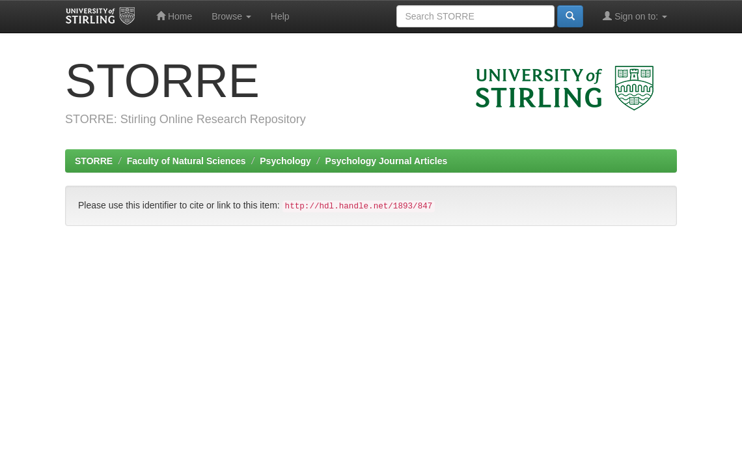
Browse (231, 16)
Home (174, 15)
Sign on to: (635, 15)
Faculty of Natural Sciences (186, 161)
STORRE (94, 161)
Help (280, 16)
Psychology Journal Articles (386, 161)
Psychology (285, 161)
